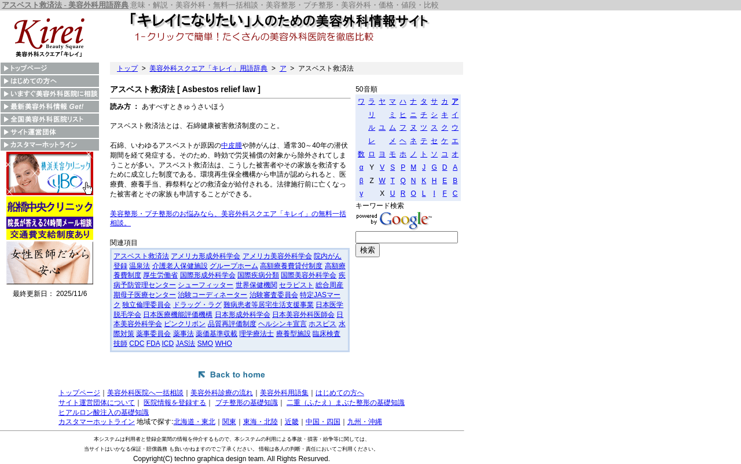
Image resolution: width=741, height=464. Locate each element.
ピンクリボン (185, 324)
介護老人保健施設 (180, 266)
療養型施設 (293, 334)
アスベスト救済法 (141, 256)
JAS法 (185, 343)
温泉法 (139, 266)
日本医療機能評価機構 (177, 314)
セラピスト (296, 285)
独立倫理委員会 (146, 305)
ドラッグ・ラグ (197, 305)
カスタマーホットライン (96, 422)
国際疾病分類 (258, 275)
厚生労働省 (160, 275)
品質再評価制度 (232, 324)
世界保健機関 (256, 285)
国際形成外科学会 (208, 275)
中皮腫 (231, 145)
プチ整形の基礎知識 (246, 403)
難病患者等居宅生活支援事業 (268, 305)
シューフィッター (205, 285)
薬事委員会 (153, 334)
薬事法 (183, 334)
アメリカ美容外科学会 (277, 256)
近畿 (292, 422)
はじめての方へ (340, 393)
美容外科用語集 (284, 393)
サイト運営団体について (96, 403)
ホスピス (322, 324)
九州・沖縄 (364, 422)
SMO (205, 343)
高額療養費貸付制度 (291, 266)
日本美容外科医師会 (303, 314)
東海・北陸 (260, 422)
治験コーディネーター (212, 295)
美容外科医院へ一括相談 (145, 393)
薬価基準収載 (216, 334)
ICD (168, 343)
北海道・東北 (194, 422)
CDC (136, 343)
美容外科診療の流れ (221, 393)
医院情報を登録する (175, 403)
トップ (127, 68)
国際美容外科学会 (308, 275)
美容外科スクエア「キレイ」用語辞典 (208, 68)
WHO (223, 343)
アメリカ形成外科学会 (205, 256)
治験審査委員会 (274, 295)
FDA (153, 343)
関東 (229, 422)
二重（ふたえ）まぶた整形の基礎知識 (346, 403)
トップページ (79, 393)
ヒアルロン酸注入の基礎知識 (103, 412)
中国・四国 (323, 422)
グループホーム (234, 266)
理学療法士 (256, 334)
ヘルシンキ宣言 (282, 324)
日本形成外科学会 (242, 314)
